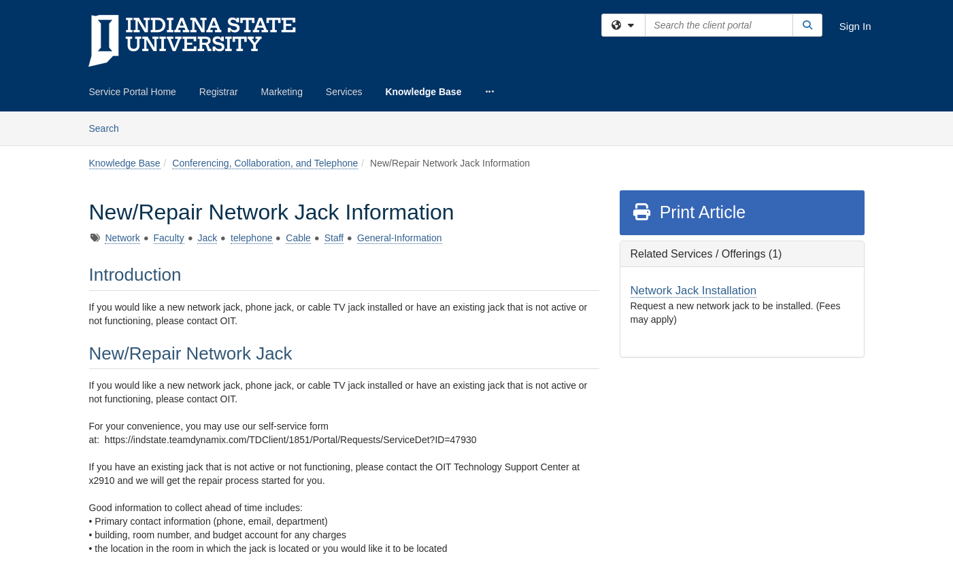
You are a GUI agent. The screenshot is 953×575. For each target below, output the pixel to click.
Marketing (281, 91)
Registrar (218, 91)
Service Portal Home (132, 91)
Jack (207, 237)
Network (122, 237)
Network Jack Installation (694, 290)
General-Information (399, 237)
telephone (252, 237)
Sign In (855, 26)
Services (344, 91)
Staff (334, 237)
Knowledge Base (423, 91)
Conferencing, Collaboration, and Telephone (265, 163)
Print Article (688, 212)
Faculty (169, 237)
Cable (298, 237)
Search (109, 127)
